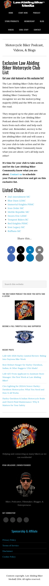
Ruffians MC (14, 231)
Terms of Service (10, 545)
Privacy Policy (9, 540)
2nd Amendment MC (19, 196)
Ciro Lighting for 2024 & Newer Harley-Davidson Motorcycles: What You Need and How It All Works (23, 389)
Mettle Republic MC (18, 211)
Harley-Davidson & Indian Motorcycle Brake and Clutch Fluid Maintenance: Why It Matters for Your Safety (23, 402)
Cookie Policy (9, 556)
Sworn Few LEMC (17, 215)
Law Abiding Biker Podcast (24, 4)
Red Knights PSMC (18, 223)
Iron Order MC (16, 208)
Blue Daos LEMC (17, 200)
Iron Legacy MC (16, 227)
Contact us (16, 174)
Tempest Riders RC (18, 219)
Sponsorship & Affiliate (24, 531)
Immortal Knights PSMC (21, 204)
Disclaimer (7, 551)
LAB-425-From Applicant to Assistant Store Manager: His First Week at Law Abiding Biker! (23, 377)
